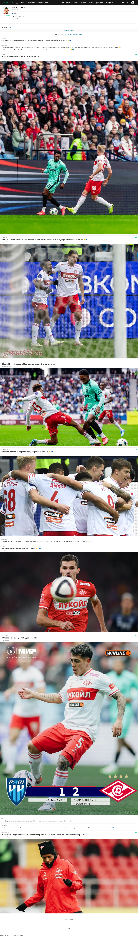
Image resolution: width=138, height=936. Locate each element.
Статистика (63, 34)
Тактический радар (6, 366)
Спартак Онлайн (5, 242)
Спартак (15, 18)
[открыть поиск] (118, 2)
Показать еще (69, 919)
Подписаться (6, 15)
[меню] (16, 2)
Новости (69, 34)
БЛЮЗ (3, 550)
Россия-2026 (4, 454)
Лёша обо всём (5, 59)
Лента (57, 34)
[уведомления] (123, 2)
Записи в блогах (78, 34)
